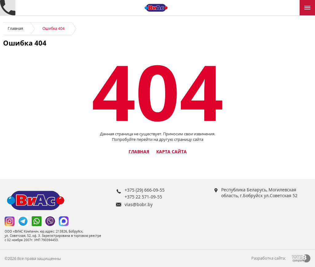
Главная (15, 28)
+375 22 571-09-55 (143, 197)
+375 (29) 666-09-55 (145, 190)
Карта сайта (171, 151)
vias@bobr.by (139, 204)
